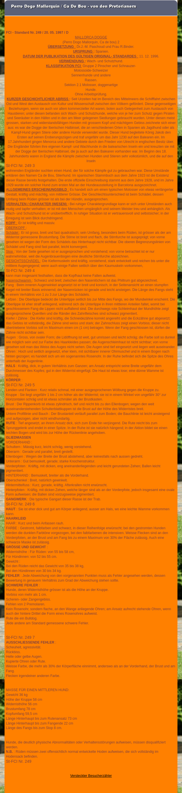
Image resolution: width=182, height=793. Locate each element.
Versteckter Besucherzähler (91, 776)
